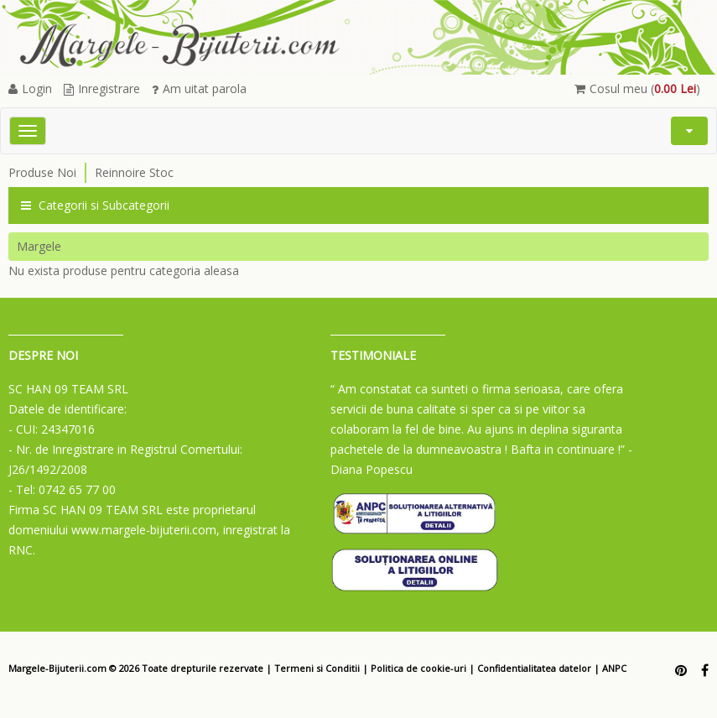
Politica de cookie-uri (418, 668)
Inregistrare (102, 88)
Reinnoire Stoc (134, 172)
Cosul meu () (637, 88)
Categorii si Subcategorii (95, 205)
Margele (39, 246)
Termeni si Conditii (317, 668)
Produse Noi (42, 172)
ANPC (614, 668)
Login (30, 88)
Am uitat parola (199, 88)
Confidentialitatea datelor (534, 668)
